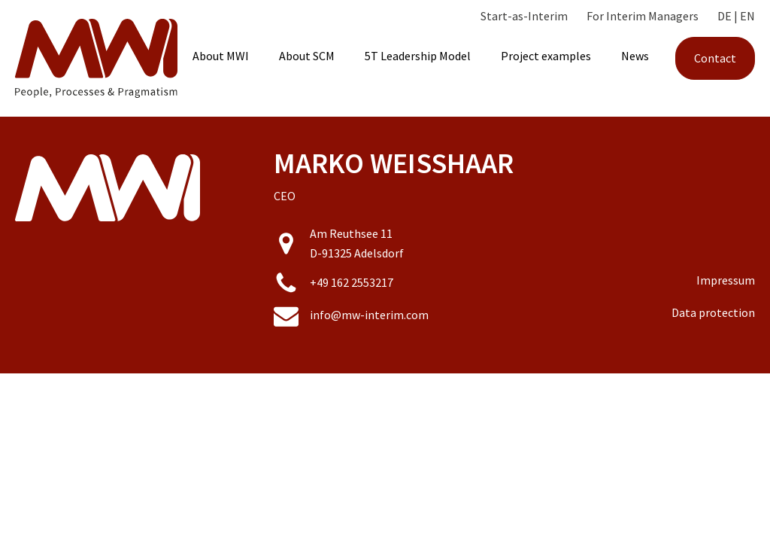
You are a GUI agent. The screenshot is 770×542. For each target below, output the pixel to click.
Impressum (725, 280)
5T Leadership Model (418, 55)
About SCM (307, 55)
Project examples (546, 55)
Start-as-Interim (524, 15)
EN (747, 15)
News (635, 55)
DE (724, 15)
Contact (715, 57)
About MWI (220, 55)
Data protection (713, 312)
